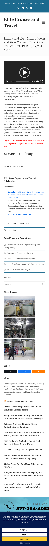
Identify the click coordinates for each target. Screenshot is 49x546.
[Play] (7, 81)
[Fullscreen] (41, 81)
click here (36, 141)
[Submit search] (42, 284)
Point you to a (20, 214)
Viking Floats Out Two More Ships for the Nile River (23, 465)
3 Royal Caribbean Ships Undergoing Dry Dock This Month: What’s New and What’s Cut (23, 476)
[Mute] (37, 81)
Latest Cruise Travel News (20, 401)
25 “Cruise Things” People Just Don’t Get (23, 450)
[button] (43, 22)
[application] (24, 72)
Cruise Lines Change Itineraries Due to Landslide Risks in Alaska (22, 408)
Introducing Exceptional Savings (20, 253)
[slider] (22, 81)
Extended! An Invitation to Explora (21, 259)
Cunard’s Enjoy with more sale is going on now (25, 264)
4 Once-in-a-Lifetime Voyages (18, 270)
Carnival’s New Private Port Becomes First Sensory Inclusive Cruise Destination (24, 434)
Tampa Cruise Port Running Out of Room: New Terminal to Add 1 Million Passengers (24, 416)
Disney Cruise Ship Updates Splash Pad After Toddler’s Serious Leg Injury (22, 456)
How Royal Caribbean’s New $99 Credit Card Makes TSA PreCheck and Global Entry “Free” (22, 487)
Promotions (11, 230)
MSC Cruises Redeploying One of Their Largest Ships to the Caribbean (22, 442)
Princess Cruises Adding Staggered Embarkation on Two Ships (20, 425)
